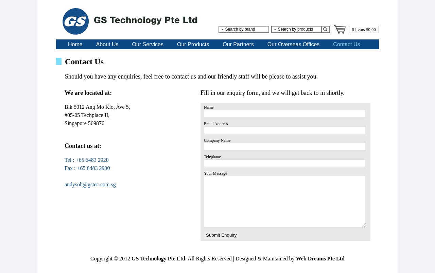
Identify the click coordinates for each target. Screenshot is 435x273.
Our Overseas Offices (293, 44)
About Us (107, 44)
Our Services (147, 44)
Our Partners (238, 44)
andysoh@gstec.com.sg (90, 184)
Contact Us (346, 44)
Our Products (193, 44)
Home (75, 44)
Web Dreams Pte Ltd (320, 258)
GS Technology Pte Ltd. (159, 258)
